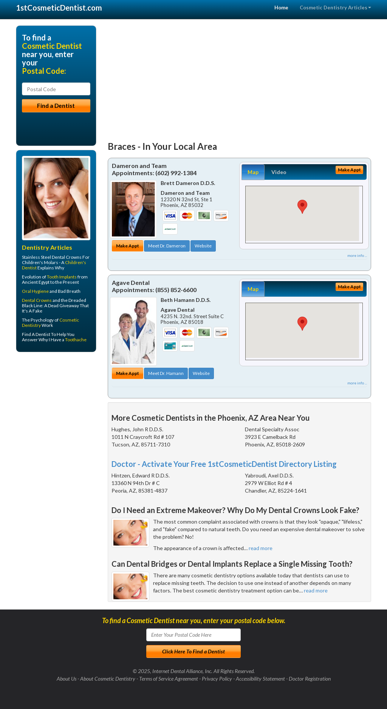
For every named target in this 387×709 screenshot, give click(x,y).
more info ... (357, 255)
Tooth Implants (62, 277)
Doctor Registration (310, 678)
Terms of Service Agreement (168, 678)
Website (203, 246)
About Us (66, 678)
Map (253, 172)
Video (278, 172)
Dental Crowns (37, 300)
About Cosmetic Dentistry (107, 678)
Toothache (76, 339)
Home (281, 8)
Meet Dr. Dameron (167, 246)
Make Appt (127, 246)
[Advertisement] (240, 78)
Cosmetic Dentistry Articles (335, 8)
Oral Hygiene (35, 291)
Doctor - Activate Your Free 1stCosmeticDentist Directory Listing (224, 463)
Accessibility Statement (260, 678)
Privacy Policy (217, 678)
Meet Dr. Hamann (166, 373)
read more (260, 548)
